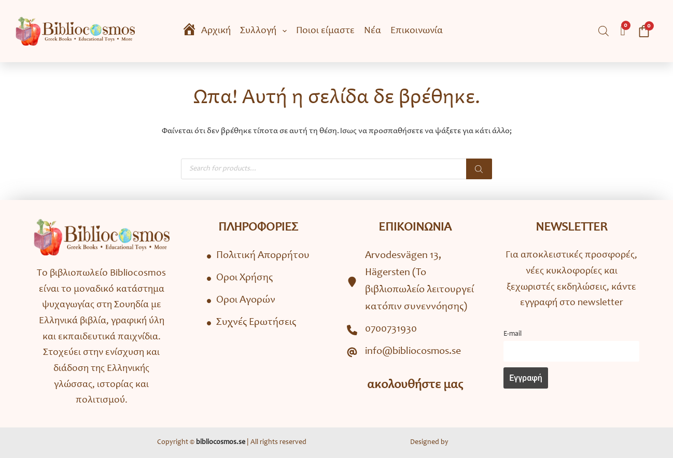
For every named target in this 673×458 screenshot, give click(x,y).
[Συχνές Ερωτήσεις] (251, 323)
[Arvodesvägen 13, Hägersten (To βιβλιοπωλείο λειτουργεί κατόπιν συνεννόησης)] (415, 282)
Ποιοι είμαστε (325, 31)
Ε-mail (512, 334)
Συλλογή (265, 31)
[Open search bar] (603, 31)
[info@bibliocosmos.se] (404, 352)
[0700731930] (382, 329)
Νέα (372, 31)
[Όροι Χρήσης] (240, 278)
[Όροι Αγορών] (241, 300)
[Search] (479, 169)
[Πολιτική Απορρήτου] (258, 256)
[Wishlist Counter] (622, 31)
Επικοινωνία (416, 31)
